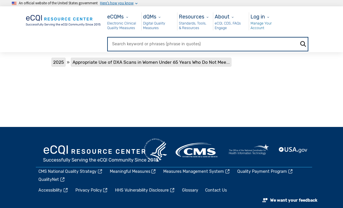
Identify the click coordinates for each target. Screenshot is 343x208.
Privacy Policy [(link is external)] (91, 190)
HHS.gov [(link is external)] (155, 150)
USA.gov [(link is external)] (293, 150)
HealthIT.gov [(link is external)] (248, 150)
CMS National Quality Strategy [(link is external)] (70, 171)
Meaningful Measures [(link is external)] (133, 171)
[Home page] (63, 19)
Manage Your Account (261, 25)
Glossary (190, 190)
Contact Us (216, 190)
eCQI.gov (101, 154)
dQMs (149, 17)
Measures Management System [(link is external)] (196, 171)
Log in (258, 17)
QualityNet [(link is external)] (51, 179)
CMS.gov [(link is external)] (197, 150)
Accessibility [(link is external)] (53, 190)
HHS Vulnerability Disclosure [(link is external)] (145, 190)
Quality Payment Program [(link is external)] (265, 171)
